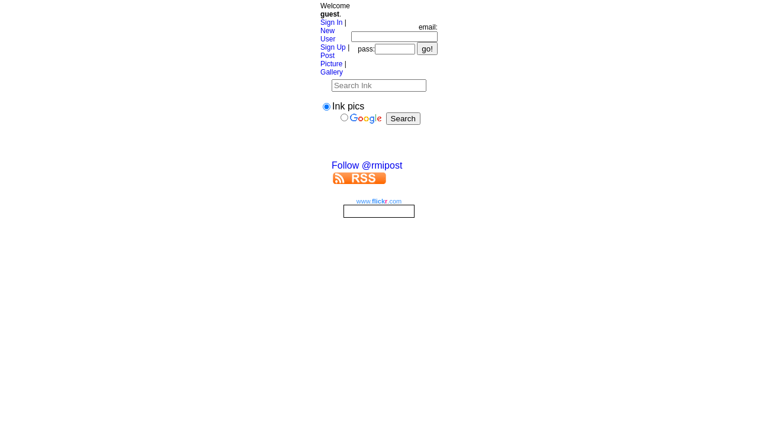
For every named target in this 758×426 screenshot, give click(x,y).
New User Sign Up (333, 39)
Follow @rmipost (367, 165)
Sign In (331, 22)
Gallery (331, 72)
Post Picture (331, 59)
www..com (379, 201)
